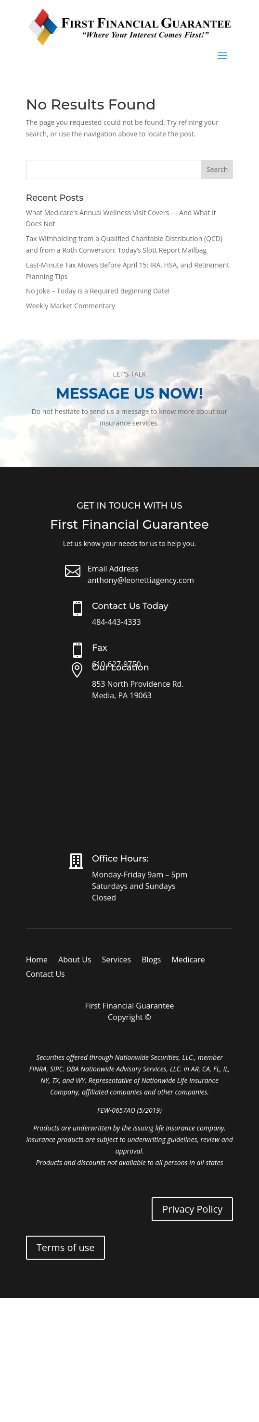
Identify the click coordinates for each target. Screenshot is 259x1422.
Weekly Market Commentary (70, 305)
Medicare (188, 960)
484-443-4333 (116, 622)
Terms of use (66, 1247)
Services (116, 960)
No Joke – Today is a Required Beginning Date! (98, 290)
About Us (74, 960)
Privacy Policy (192, 1209)
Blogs (151, 960)
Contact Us (45, 975)
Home (37, 960)
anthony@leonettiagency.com (141, 580)
